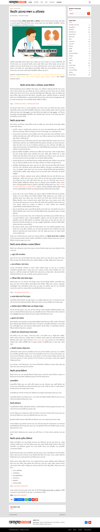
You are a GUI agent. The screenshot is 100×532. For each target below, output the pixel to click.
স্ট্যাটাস (79, 72)
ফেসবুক (79, 56)
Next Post (63, 514)
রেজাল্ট (79, 61)
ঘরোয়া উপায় (17, 8)
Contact (80, 529)
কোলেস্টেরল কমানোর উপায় (21, 292)
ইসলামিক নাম (79, 32)
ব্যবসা (79, 58)
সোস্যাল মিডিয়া (79, 70)
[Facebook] (86, 522)
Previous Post (13, 514)
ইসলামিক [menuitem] (36, 2)
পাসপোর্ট (79, 44)
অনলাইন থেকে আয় (79, 25)
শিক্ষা (79, 63)
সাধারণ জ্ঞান (79, 65)
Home (11, 8)
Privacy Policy (87, 529)
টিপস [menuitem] (46, 2)
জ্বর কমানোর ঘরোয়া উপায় (21, 486)
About (74, 529)
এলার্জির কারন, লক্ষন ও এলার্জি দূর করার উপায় (26, 104)
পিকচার (79, 46)
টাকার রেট (79, 37)
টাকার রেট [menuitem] (52, 2)
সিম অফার (79, 68)
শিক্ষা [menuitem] (42, 2)
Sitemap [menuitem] (59, 2)
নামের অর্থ (79, 41)
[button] (89, 2)
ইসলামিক (79, 30)
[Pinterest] (89, 522)
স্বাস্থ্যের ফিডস (23, 495)
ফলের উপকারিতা (79, 53)
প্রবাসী (79, 49)
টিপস (79, 39)
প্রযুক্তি (79, 51)
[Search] (78, 13)
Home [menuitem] (30, 2)
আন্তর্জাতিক (79, 27)
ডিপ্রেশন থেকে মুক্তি (38, 340)
